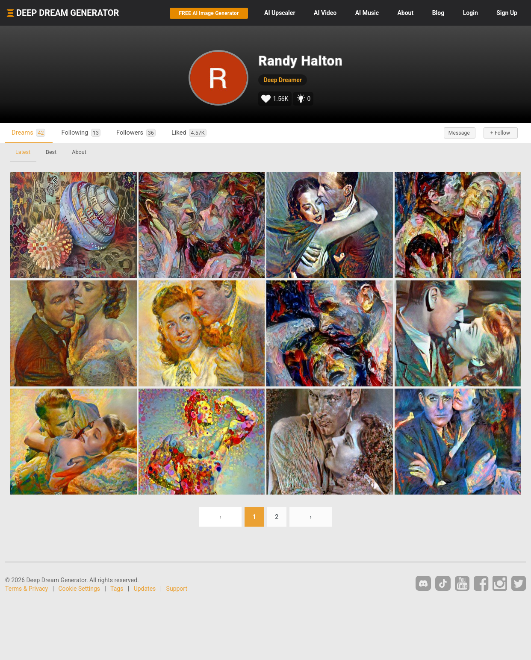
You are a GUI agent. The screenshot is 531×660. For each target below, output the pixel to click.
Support (176, 588)
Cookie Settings (79, 588)
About (405, 12)
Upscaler (279, 12)
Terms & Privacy (26, 588)
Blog (438, 12)
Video (325, 12)
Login (470, 12)
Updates (145, 588)
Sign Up (506, 12)
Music (367, 12)
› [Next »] (311, 516)
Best (51, 152)
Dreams (28, 133)
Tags (116, 588)
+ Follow (500, 133)
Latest (22, 152)
